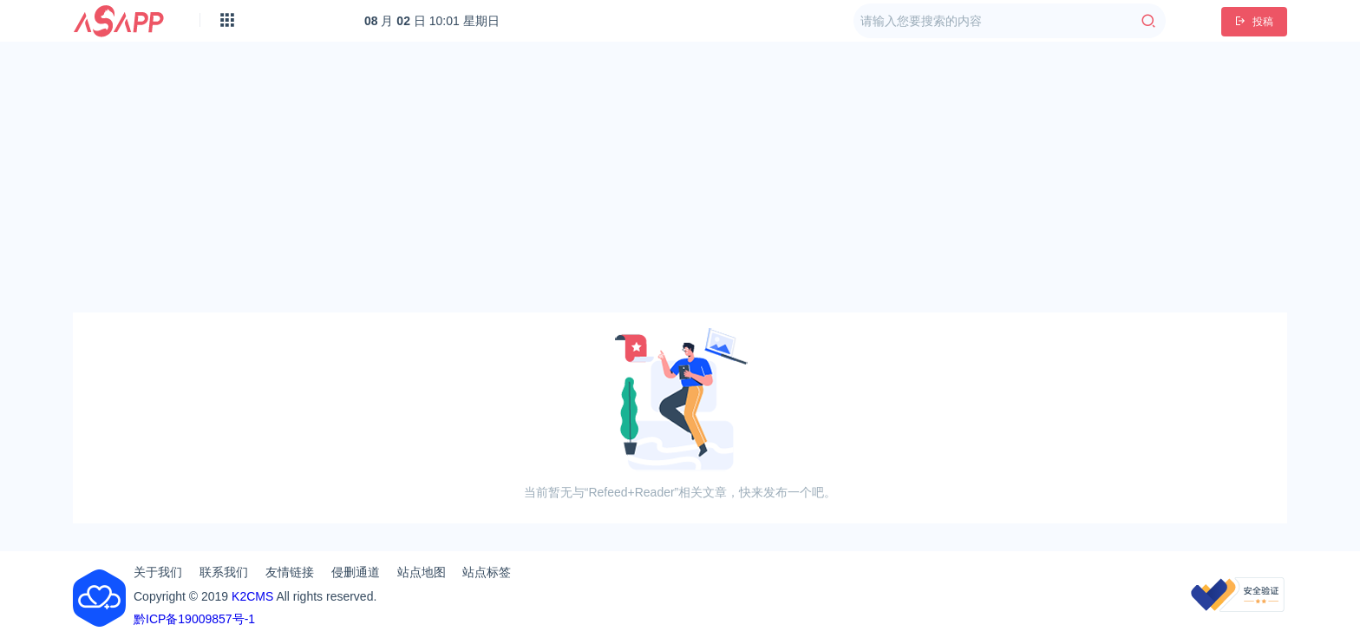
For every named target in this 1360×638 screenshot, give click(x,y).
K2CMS (252, 596)
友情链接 (289, 572)
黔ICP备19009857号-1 (194, 619)
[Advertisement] (680, 177)
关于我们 (158, 572)
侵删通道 (355, 572)
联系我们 (223, 572)
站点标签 (486, 572)
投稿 (1254, 22)
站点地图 (421, 572)
